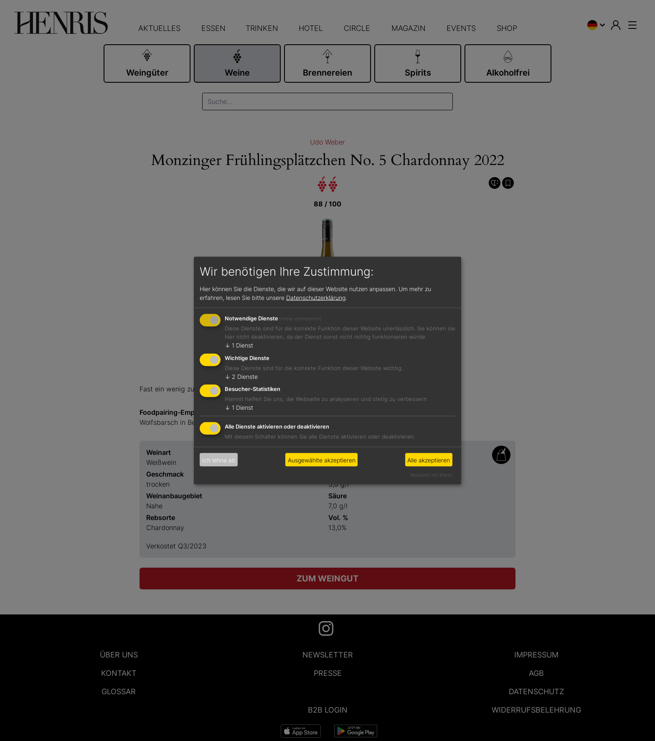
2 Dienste (241, 376)
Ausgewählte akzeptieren (321, 459)
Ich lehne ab (219, 459)
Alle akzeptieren (428, 459)
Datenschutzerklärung (315, 297)
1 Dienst (239, 344)
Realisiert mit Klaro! (431, 475)
